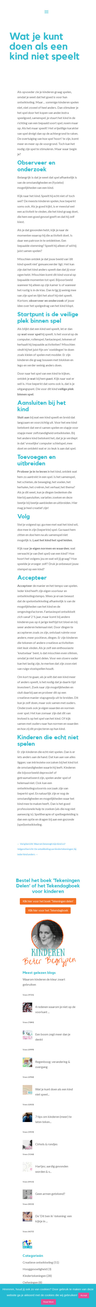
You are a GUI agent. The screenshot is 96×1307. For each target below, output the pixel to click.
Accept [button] (84, 1295)
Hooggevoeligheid (35, 1272)
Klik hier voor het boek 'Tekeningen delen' (48, 902)
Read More (48, 1302)
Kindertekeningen (34, 1278)
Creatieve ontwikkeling (38, 1265)
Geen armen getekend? (50, 1196)
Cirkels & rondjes (46, 1147)
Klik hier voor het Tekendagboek (48, 912)
